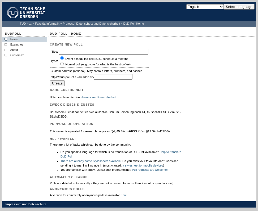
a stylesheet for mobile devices (143, 165)
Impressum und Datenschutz (26, 204)
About (14, 49)
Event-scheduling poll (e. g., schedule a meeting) (97, 58)
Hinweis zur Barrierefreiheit (98, 97)
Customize (17, 55)
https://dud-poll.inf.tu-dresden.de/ (72, 77)
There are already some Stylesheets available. (91, 161)
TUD (23, 23)
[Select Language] (205, 6)
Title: (54, 51)
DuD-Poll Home (133, 23)
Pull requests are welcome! (149, 169)
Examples (17, 44)
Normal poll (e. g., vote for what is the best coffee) (98, 64)
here (124, 195)
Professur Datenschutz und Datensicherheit (91, 23)
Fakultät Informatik (47, 23)
